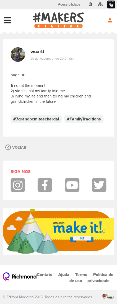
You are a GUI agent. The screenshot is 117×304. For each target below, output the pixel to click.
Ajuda (63, 275)
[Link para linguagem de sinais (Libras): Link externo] (111, 4)
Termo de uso (78, 278)
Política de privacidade (100, 278)
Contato (44, 275)
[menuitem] (69, 4)
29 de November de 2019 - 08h (52, 58)
